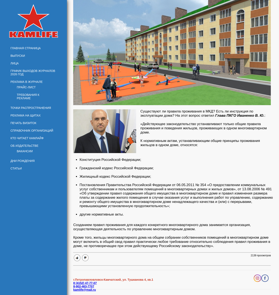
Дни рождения (22, 161)
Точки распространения (30, 108)
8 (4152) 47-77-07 (85, 283)
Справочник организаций (31, 130)
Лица (14, 63)
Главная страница (25, 48)
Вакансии (25, 151)
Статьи (16, 168)
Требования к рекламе (28, 96)
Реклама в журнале (26, 81)
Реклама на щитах (25, 115)
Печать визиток (23, 123)
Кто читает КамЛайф (27, 138)
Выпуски (17, 55)
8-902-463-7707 (83, 286)
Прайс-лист (26, 87)
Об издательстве (24, 145)
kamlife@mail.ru (84, 289)
